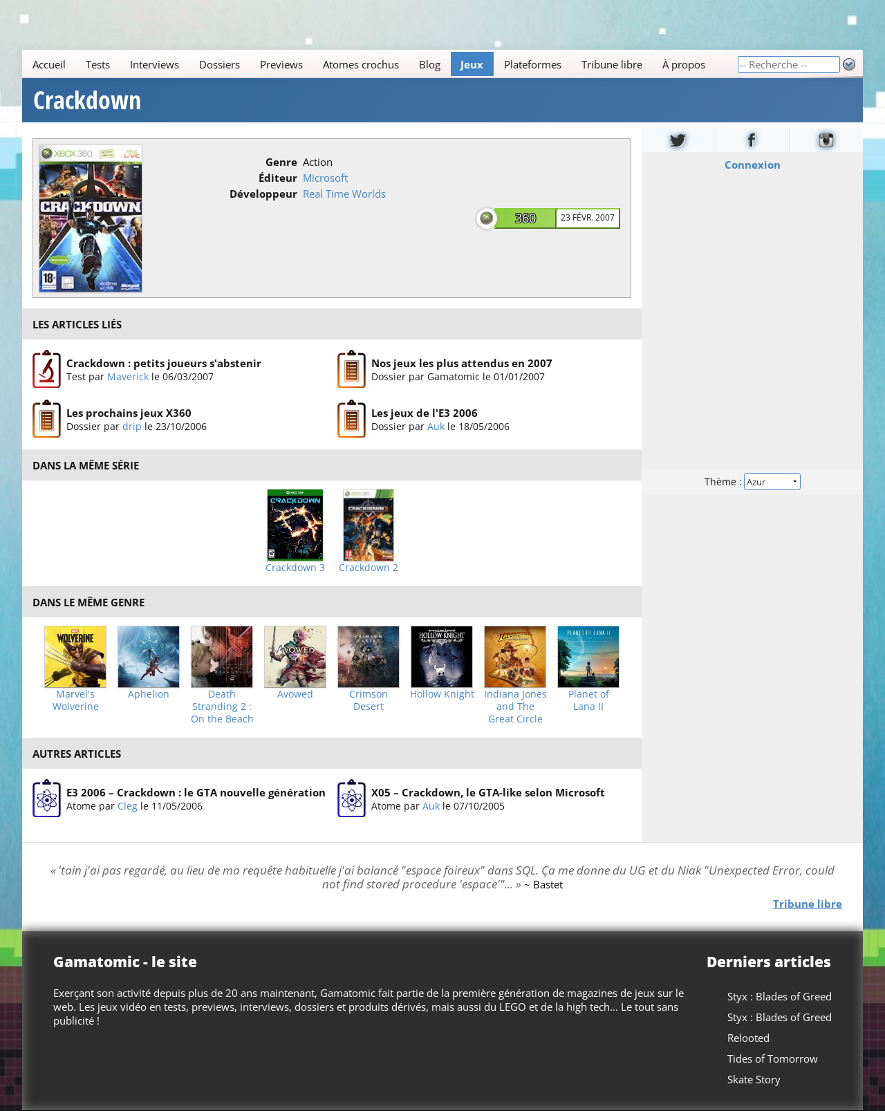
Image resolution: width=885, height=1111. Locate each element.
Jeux (471, 64)
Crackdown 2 (368, 567)
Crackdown (87, 100)
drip (132, 426)
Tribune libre (611, 64)
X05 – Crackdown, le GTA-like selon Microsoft (488, 792)
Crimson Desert (368, 700)
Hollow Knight (442, 694)
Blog (429, 64)
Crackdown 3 (295, 567)
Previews (281, 64)
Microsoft (325, 178)
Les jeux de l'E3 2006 (424, 413)
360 (525, 217)
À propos (683, 64)
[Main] (379, 64)
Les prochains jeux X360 (129, 413)
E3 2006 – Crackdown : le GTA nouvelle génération (196, 792)
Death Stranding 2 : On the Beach (222, 706)
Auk (436, 426)
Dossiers (219, 64)
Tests (98, 64)
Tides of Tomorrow (772, 1058)
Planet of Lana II (588, 700)
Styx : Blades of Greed (779, 996)
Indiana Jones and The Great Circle (515, 706)
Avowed (295, 694)
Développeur (263, 193)
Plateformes (532, 64)
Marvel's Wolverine (76, 700)
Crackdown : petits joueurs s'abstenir (163, 363)
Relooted (748, 1038)
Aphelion (148, 694)
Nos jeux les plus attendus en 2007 (461, 363)
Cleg (128, 805)
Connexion (753, 164)
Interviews (154, 64)
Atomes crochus (361, 64)
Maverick (128, 376)
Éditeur (278, 178)
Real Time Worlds (344, 193)
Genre (281, 162)
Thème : (752, 481)
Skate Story (754, 1079)
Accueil (49, 64)
